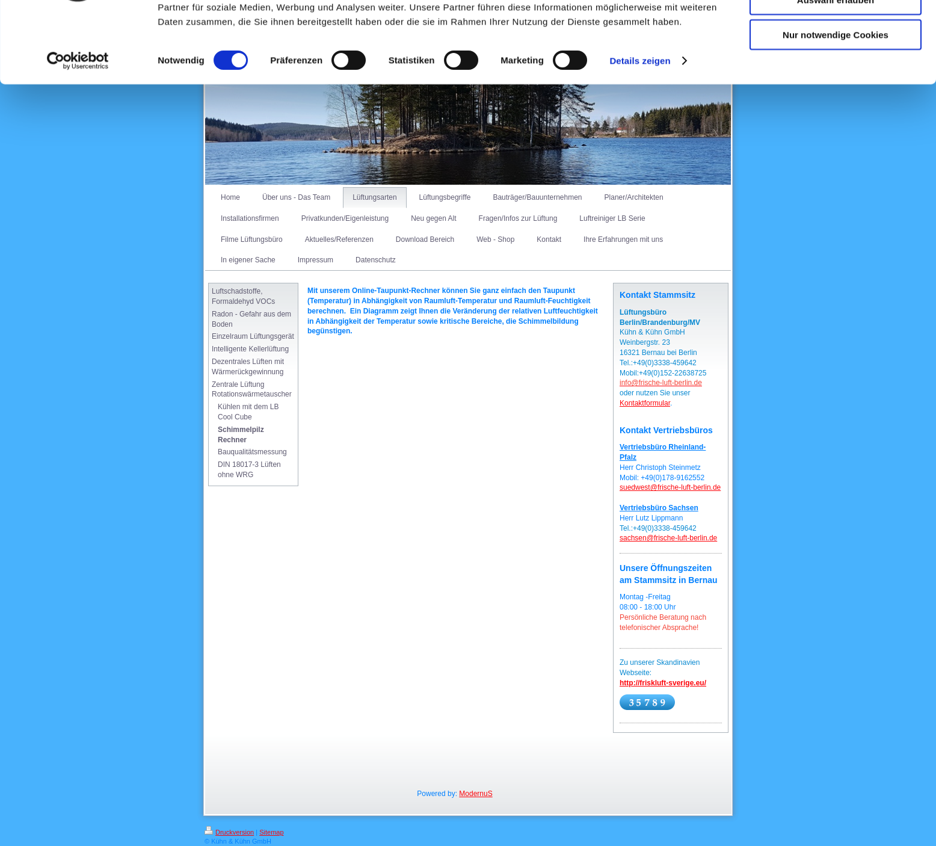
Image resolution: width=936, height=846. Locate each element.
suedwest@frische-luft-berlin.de (670, 487)
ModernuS (475, 793)
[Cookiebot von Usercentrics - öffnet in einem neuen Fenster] (78, 126)
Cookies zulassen (835, 30)
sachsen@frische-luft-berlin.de (668, 538)
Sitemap (271, 832)
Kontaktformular (645, 403)
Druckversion (229, 832)
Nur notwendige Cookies (835, 100)
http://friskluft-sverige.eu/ (663, 683)
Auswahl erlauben (835, 65)
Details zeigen (639, 126)
